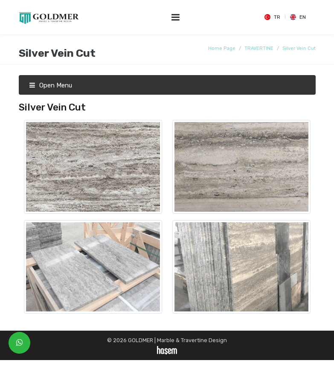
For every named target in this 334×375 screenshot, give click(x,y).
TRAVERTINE (258, 48)
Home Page (221, 48)
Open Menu (50, 85)
